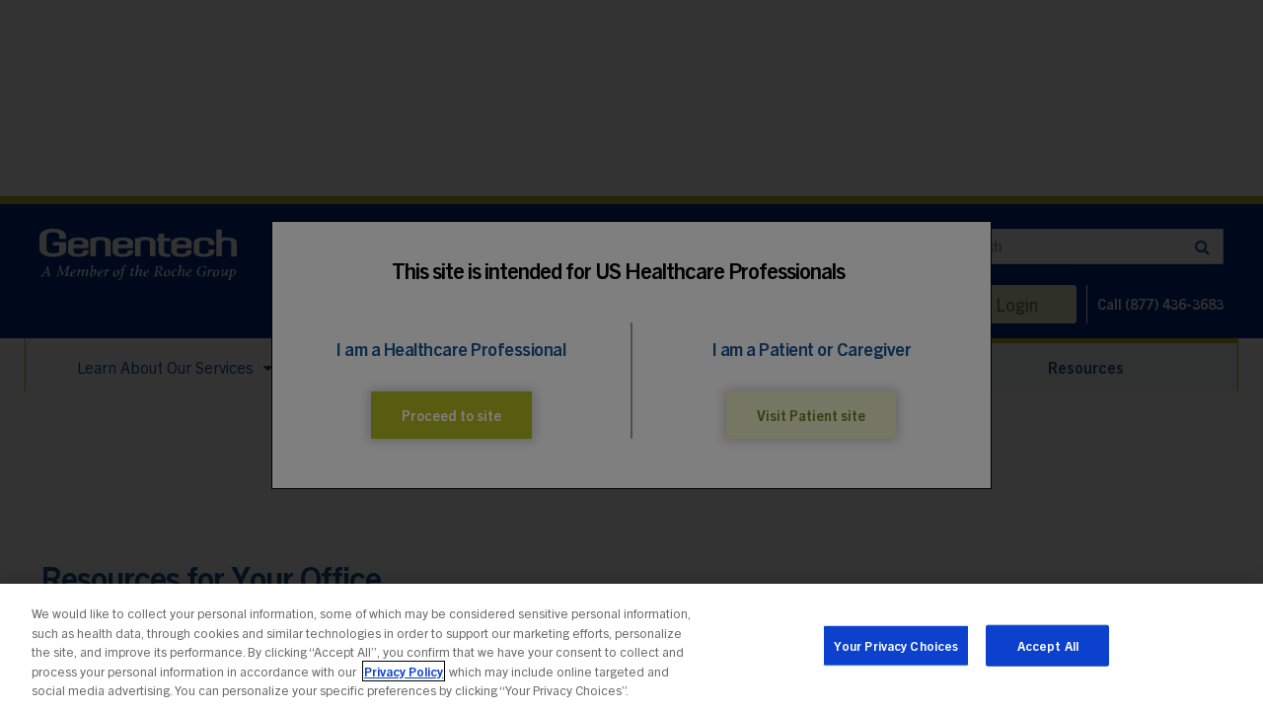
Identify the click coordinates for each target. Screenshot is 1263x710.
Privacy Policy (403, 671)
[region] (631, 647)
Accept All (1047, 645)
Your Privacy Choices (896, 645)
